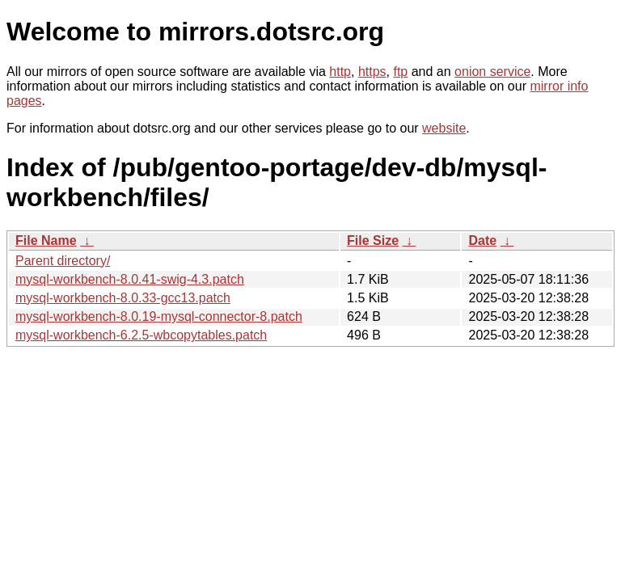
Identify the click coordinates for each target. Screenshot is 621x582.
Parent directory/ (62, 261)
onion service (492, 71)
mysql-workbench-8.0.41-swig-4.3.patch (129, 279)
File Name (46, 240)
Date (482, 240)
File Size (373, 240)
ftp (400, 71)
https (372, 71)
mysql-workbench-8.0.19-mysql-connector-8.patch (158, 316)
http (340, 71)
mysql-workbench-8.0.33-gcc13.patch (122, 298)
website (444, 128)
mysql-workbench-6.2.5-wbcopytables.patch (141, 335)
